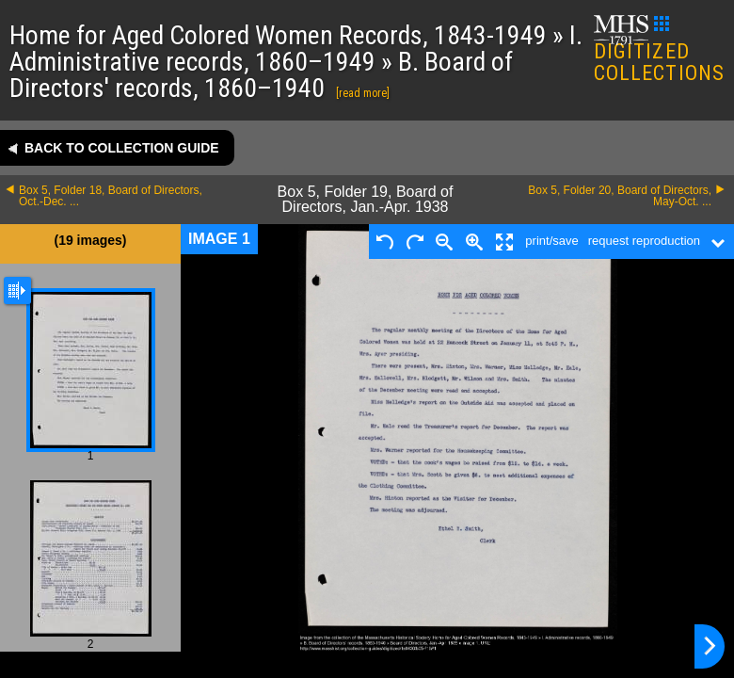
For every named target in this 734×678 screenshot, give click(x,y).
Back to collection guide (121, 147)
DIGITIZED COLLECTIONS (659, 50)
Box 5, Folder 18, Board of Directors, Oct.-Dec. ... (110, 196)
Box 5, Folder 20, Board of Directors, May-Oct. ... (619, 196)
